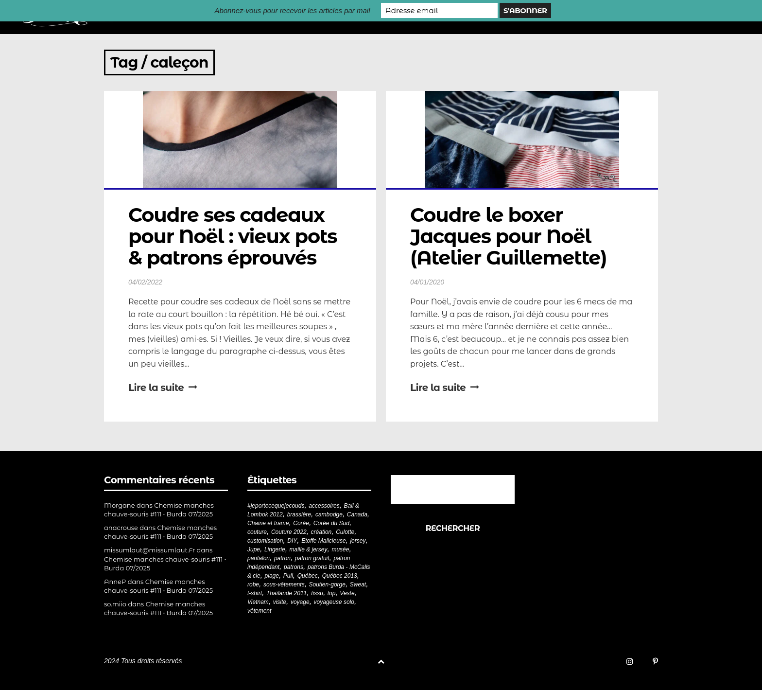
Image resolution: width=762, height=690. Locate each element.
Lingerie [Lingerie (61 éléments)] (274, 549)
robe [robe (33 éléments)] (253, 584)
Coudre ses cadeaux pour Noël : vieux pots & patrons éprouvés (235, 236)
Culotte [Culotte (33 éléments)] (345, 532)
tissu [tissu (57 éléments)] (317, 593)
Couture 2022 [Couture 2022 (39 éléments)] (289, 532)
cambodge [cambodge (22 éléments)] (329, 514)
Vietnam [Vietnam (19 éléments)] (258, 602)
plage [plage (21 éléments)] (272, 575)
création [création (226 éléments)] (321, 532)
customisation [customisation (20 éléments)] (265, 540)
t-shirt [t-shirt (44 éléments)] (254, 593)
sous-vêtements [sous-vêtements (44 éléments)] (284, 584)
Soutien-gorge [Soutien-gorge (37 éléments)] (327, 584)
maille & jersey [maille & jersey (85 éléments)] (309, 549)
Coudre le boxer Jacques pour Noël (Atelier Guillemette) (508, 236)
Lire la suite (162, 387)
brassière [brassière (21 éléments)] (299, 514)
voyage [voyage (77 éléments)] (300, 602)
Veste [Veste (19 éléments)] (347, 593)
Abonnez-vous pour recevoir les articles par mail (292, 10)
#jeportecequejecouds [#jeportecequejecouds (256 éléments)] (275, 505)
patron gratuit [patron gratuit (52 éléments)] (312, 558)
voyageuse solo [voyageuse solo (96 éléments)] (334, 602)
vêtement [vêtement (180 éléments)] (259, 610)
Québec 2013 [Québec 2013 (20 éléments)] (339, 575)
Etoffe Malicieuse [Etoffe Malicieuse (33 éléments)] (323, 540)
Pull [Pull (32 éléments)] (288, 575)
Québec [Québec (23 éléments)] (307, 575)
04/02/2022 (145, 282)
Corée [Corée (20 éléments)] (301, 523)
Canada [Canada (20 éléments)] (357, 514)
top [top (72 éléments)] (332, 593)
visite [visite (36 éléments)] (279, 602)
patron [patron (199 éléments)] (282, 558)
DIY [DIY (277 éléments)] (292, 540)
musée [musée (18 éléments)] (340, 549)
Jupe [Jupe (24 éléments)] (253, 549)
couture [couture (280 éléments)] (257, 532)
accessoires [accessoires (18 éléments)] (324, 505)
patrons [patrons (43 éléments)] (293, 567)
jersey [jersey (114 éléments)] (357, 540)
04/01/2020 (427, 282)
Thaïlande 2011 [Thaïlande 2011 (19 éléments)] (286, 593)
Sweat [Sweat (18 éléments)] (358, 584)
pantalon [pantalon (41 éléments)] (258, 558)
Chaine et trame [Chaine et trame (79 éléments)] (268, 523)
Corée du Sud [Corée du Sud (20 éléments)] (331, 523)
